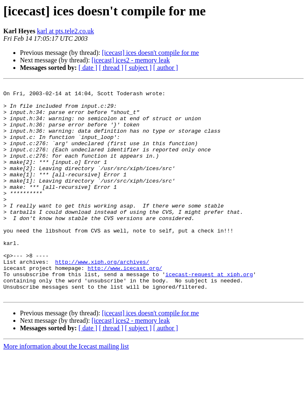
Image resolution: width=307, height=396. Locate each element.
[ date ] (88, 67)
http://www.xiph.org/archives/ (102, 298)
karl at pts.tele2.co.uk (65, 31)
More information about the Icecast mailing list (66, 388)
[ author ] (165, 67)
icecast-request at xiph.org (209, 313)
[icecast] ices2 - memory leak (130, 60)
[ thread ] (111, 67)
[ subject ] (138, 67)
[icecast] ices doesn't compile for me (150, 52)
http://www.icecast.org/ (125, 305)
